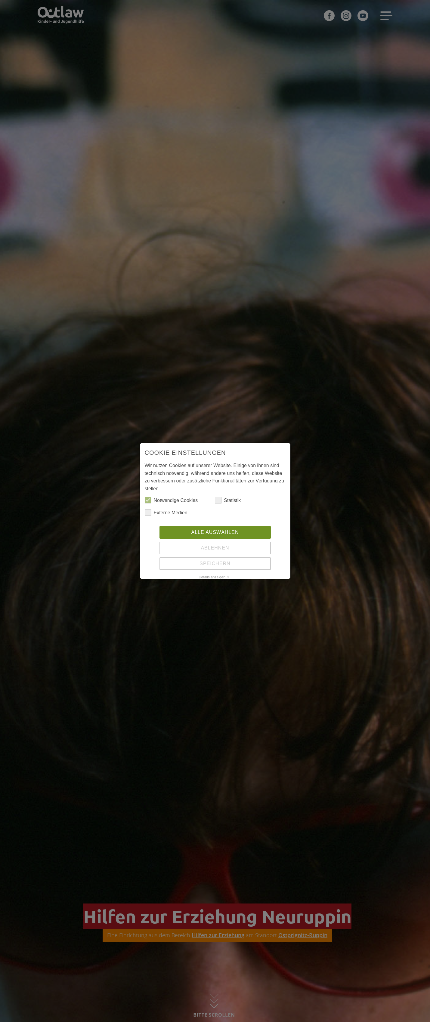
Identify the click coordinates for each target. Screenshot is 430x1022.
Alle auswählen (215, 532)
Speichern (215, 563)
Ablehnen (215, 547)
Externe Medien (166, 512)
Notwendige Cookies (171, 500)
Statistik (228, 500)
